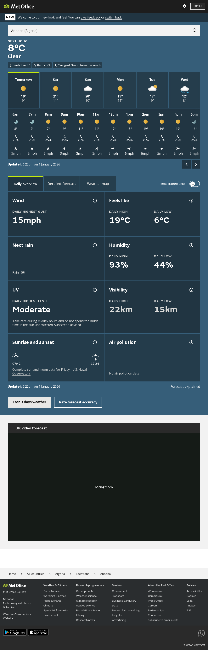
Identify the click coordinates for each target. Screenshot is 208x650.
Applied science (85, 605)
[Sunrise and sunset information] (94, 342)
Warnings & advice (54, 596)
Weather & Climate (55, 585)
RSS (189, 610)
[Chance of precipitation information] (94, 245)
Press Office (155, 600)
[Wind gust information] (94, 200)
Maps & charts (52, 600)
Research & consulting (126, 610)
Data (115, 605)
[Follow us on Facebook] (166, 632)
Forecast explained (185, 386)
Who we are (155, 591)
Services (117, 585)
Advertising (119, 620)
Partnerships (156, 610)
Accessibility (194, 591)
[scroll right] (196, 164)
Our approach (84, 591)
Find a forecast (52, 591)
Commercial (155, 596)
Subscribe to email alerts (163, 620)
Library (80, 615)
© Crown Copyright (194, 645)
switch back (113, 17)
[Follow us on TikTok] (175, 632)
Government (119, 591)
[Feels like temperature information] (191, 200)
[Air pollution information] (191, 342)
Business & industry (124, 600)
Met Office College (14, 592)
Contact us (154, 615)
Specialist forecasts (55, 610)
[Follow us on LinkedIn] (192, 632)
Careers (153, 605)
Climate (48, 605)
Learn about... (51, 615)
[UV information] (94, 290)
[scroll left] (186, 164)
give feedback (90, 17)
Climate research (86, 600)
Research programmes (90, 585)
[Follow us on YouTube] (158, 632)
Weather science (86, 596)
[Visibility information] (191, 290)
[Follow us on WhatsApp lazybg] (201, 632)
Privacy (191, 605)
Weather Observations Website (17, 616)
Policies (191, 585)
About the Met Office (161, 585)
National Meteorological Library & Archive (17, 603)
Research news (85, 620)
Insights (117, 615)
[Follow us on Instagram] (184, 632)
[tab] (25, 183)
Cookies (191, 596)
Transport (118, 596)
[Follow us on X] (149, 632)
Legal (190, 600)
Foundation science (88, 610)
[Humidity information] (191, 245)
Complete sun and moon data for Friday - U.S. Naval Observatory (49, 371)
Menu (198, 6)
